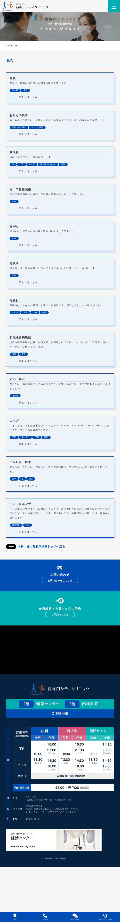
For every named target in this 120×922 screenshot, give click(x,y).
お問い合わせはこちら (60, 580)
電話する (45, 917)
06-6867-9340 (32, 819)
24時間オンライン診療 (105, 917)
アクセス (15, 917)
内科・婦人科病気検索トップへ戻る (35, 546)
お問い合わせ (75, 917)
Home (9, 45)
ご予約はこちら (60, 614)
